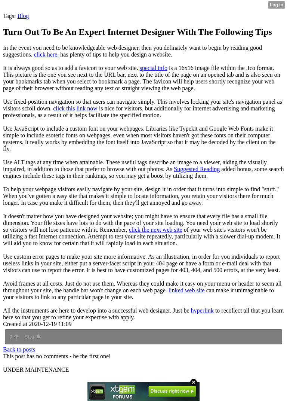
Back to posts (19, 349)
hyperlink (202, 310)
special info (153, 68)
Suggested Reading (197, 169)
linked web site (187, 290)
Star (32, 337)
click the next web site (155, 229)
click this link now (75, 108)
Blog (23, 16)
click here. (46, 54)
